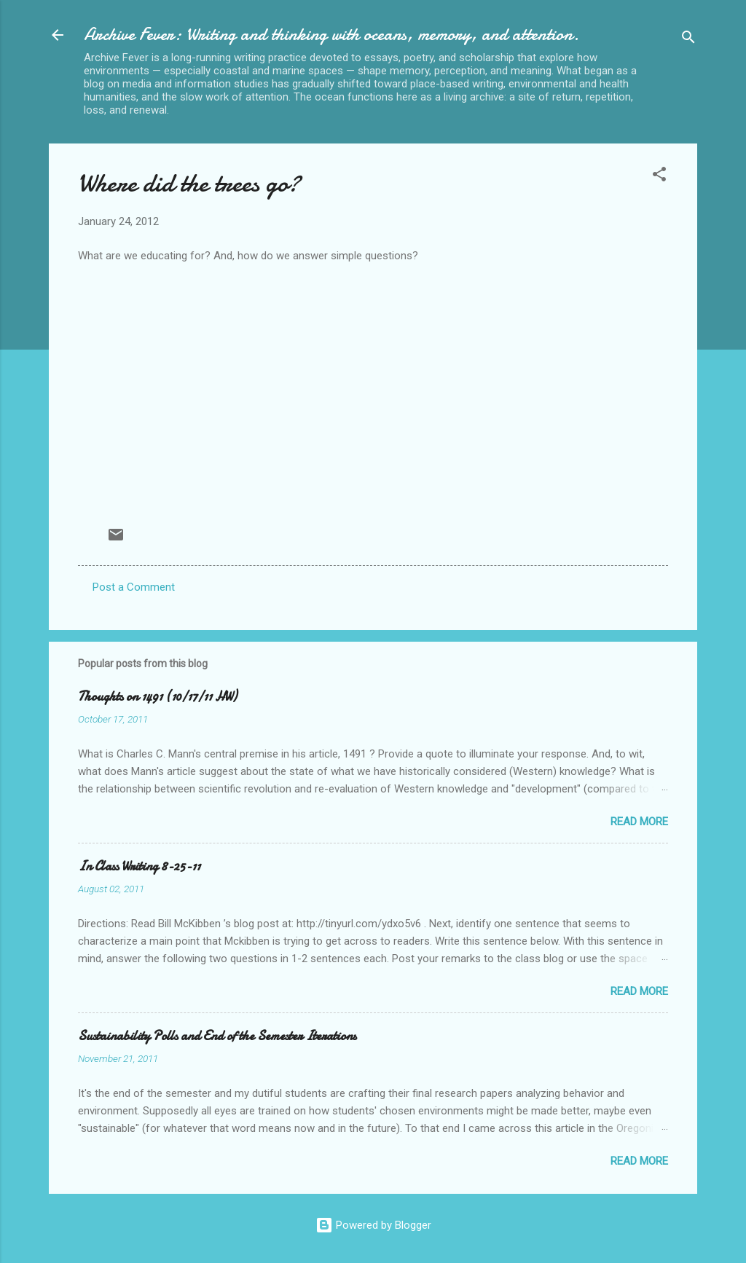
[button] (659, 176)
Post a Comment (134, 587)
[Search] (688, 39)
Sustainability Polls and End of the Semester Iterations (217, 1036)
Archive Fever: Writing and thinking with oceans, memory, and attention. (331, 35)
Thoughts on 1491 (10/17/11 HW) (157, 697)
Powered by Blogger (373, 1225)
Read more (639, 821)
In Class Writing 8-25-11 (139, 866)
